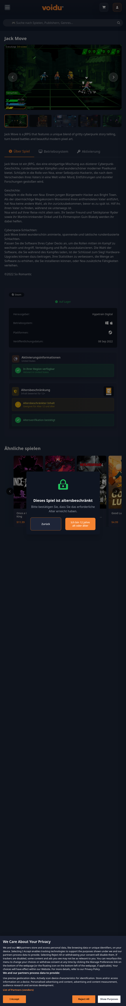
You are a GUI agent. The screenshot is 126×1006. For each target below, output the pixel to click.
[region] (63, 971)
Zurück (45, 524)
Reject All (83, 999)
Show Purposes (109, 999)
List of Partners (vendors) (18, 989)
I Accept (14, 999)
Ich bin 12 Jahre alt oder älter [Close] (80, 524)
